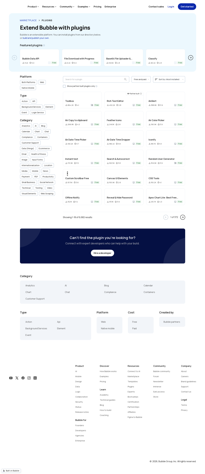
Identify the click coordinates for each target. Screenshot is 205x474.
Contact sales (156, 6)
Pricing (97, 6)
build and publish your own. (36, 37)
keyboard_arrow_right (39, 20)
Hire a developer (102, 253)
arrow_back (14, 57)
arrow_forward (190, 57)
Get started (187, 6)
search (125, 79)
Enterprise (110, 6)
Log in (171, 6)
